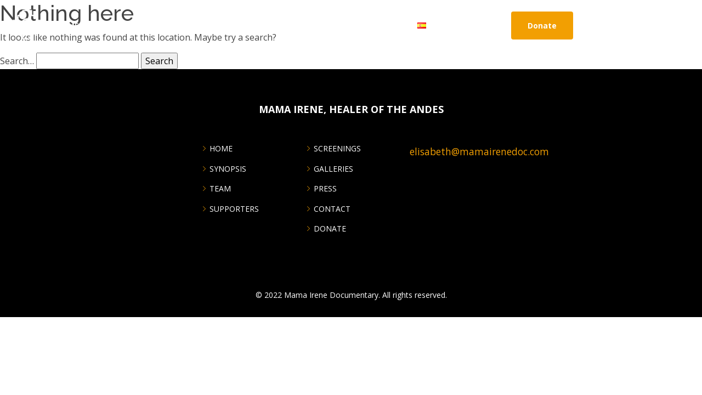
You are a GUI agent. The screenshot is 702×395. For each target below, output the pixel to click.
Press (235, 25)
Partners (331, 25)
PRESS (325, 189)
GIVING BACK (279, 25)
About (100, 25)
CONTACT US (384, 25)
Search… (17, 61)
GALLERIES (333, 169)
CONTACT (332, 209)
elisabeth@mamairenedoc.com (479, 151)
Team (220, 189)
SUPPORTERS (234, 209)
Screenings (145, 25)
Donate (542, 25)
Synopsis (228, 169)
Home (67, 25)
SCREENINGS (337, 149)
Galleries (197, 25)
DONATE (330, 229)
